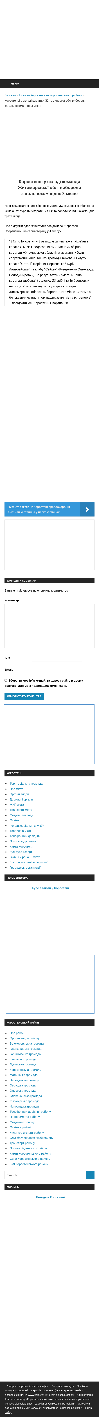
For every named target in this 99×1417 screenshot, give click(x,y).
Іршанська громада (23, 1059)
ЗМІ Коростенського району (29, 1164)
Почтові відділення (23, 841)
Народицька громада (24, 1080)
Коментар (11, 600)
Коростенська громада (25, 1069)
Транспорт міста (21, 810)
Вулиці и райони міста (25, 857)
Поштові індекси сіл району (29, 1148)
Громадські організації (25, 867)
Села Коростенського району (30, 1158)
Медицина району (22, 1122)
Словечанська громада (26, 1096)
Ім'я (7, 658)
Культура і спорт (21, 852)
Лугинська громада (23, 1064)
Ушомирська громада (25, 1101)
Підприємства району (25, 1117)
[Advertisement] (51, 48)
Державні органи (21, 799)
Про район (17, 1033)
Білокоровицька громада (27, 1043)
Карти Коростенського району (30, 1153)
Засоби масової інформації (29, 862)
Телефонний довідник (25, 836)
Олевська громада (23, 1090)
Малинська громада (24, 1075)
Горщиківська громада (25, 1054)
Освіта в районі (20, 1127)
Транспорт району (22, 1143)
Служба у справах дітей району (31, 1138)
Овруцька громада (23, 1085)
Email (8, 669)
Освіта (14, 820)
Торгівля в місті (20, 831)
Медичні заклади (21, 815)
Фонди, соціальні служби (27, 825)
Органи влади (19, 794)
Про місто (16, 789)
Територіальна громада (26, 783)
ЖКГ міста (17, 804)
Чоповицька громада (24, 1106)
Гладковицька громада (25, 1048)
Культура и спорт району (27, 1132)
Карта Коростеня (21, 846)
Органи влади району (25, 1038)
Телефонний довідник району (30, 1111)
